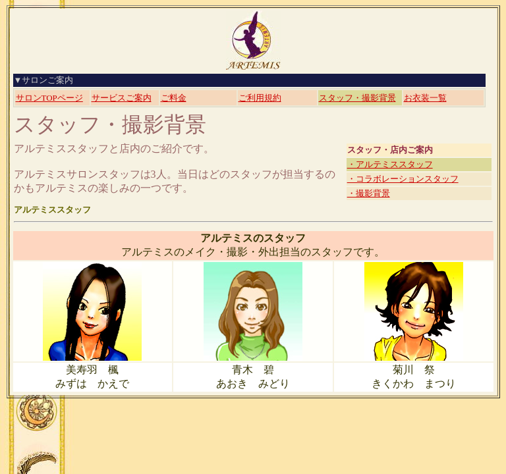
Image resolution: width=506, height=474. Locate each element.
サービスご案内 (122, 98)
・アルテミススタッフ (390, 164)
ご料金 (173, 98)
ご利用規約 (260, 98)
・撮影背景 (368, 193)
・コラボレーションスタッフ (403, 179)
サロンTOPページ (49, 98)
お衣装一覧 (425, 98)
